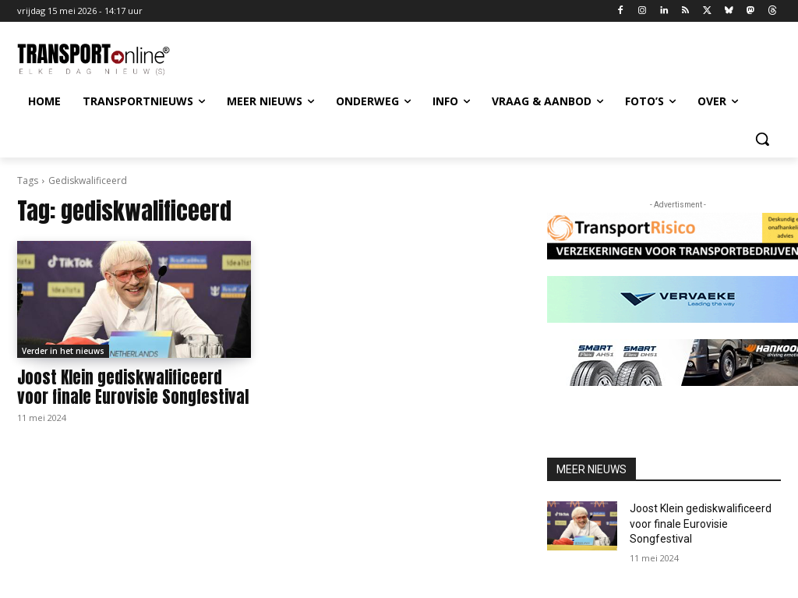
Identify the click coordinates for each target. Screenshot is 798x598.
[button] (762, 138)
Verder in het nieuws (63, 350)
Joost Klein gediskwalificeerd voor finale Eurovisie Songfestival (133, 387)
